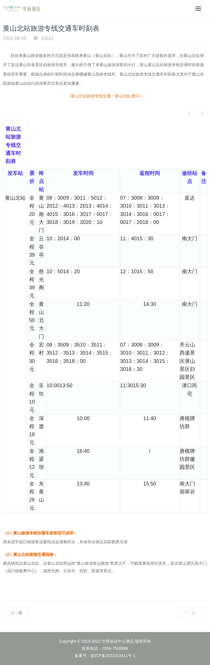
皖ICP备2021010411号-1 (113, 655)
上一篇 (16, 612)
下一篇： (192, 612)
